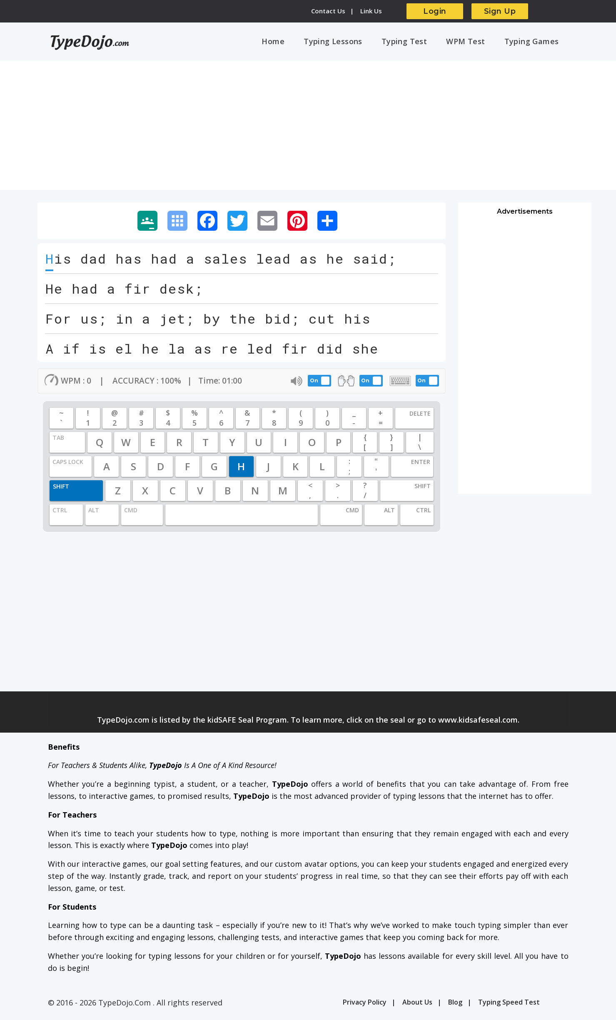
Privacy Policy (365, 1005)
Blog (455, 1005)
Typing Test (418, 43)
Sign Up (500, 11)
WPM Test (474, 43)
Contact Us (328, 11)
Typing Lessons (353, 43)
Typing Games (534, 43)
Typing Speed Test (509, 1005)
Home (299, 43)
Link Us (371, 11)
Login (434, 11)
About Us (417, 1005)
